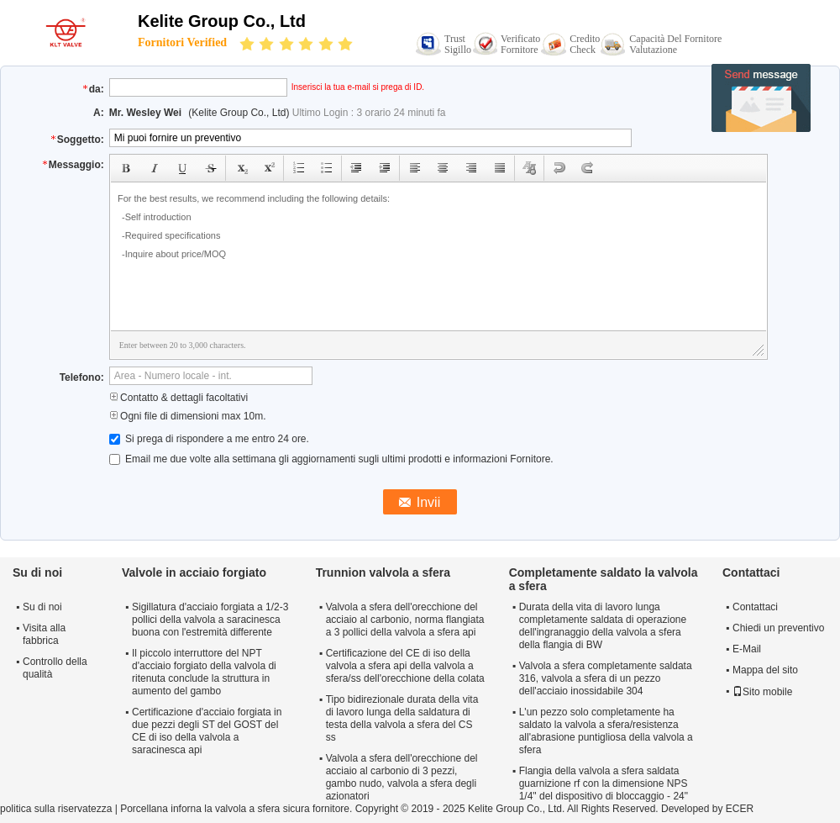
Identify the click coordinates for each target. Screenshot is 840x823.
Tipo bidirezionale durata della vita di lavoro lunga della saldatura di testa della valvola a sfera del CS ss (402, 718)
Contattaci (755, 607)
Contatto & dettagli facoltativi (178, 398)
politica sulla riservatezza (56, 809)
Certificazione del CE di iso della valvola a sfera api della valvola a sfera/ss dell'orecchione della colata (405, 665)
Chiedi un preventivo (778, 628)
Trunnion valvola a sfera (383, 572)
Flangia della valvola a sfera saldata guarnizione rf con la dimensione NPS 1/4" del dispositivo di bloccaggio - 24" (603, 783)
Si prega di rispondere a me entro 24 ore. (209, 439)
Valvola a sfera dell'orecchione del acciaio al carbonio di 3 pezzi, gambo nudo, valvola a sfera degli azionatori (402, 777)
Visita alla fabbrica (44, 634)
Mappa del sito (765, 670)
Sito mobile (762, 692)
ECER (739, 809)
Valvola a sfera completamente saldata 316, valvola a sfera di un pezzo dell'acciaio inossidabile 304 (605, 678)
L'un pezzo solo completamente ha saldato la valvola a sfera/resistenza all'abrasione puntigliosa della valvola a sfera (606, 731)
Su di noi (42, 607)
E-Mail (746, 649)
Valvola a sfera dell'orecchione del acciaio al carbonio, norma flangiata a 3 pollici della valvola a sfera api (405, 619)
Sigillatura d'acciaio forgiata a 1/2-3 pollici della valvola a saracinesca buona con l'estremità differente (210, 619)
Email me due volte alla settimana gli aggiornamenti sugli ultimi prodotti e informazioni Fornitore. (331, 459)
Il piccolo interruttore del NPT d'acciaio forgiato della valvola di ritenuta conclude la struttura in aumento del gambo (204, 672)
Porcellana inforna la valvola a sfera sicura (214, 809)
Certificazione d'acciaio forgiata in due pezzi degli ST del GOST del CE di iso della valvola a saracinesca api (206, 731)
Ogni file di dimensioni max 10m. (187, 416)
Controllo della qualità (55, 668)
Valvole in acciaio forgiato (194, 572)
